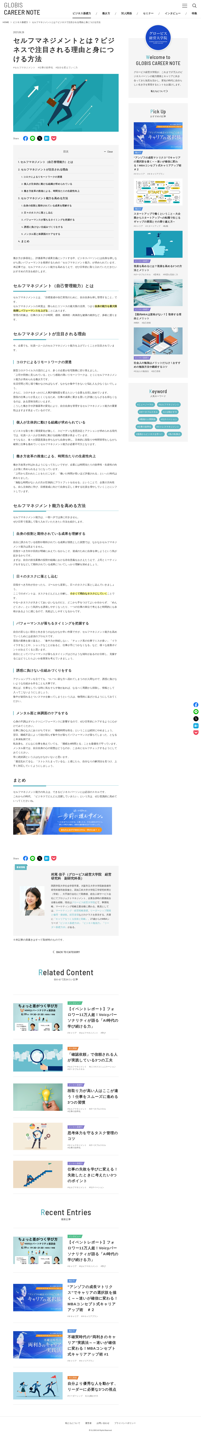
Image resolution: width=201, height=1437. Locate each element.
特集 (194, 13)
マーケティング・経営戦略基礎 (72, 910)
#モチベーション (169, 419)
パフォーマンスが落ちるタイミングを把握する (49, 219)
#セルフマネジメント (24, 67)
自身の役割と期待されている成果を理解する (47, 205)
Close (110, 151)
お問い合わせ (103, 1423)
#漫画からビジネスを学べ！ (149, 434)
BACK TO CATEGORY (66, 952)
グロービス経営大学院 (83, 902)
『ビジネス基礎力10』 (69, 923)
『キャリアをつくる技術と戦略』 (70, 919)
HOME (6, 22)
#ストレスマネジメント (168, 426)
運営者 (88, 1423)
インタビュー (173, 13)
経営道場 (74, 914)
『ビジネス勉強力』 (91, 923)
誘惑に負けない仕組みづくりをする (43, 227)
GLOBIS (22, 8)
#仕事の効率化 (45, 67)
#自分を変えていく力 (67, 67)
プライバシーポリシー (125, 1423)
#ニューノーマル (145, 404)
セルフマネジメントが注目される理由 (44, 169)
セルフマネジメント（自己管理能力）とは (46, 162)
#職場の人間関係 (147, 419)
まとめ (25, 241)
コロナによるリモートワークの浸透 (42, 177)
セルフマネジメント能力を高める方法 (44, 198)
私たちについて (159, 91)
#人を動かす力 (170, 412)
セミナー (148, 13)
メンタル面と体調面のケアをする (42, 234)
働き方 (106, 13)
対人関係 (126, 13)
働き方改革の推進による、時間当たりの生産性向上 (52, 191)
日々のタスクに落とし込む (38, 212)
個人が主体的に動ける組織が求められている (48, 184)
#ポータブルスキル (148, 412)
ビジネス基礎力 (81, 13)
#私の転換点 (174, 434)
